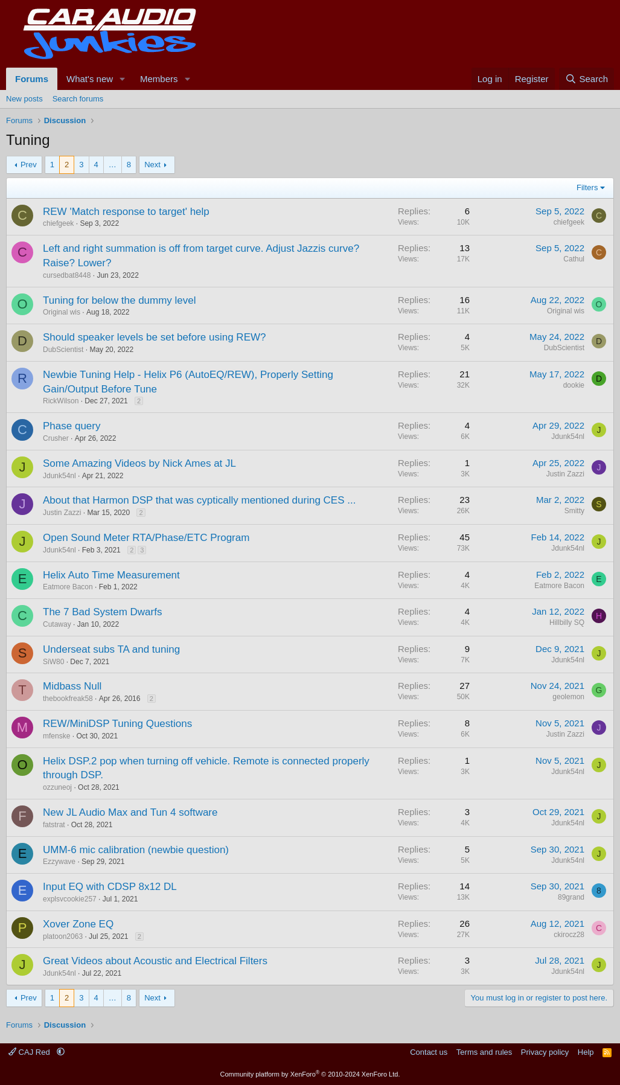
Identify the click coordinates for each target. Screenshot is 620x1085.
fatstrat (54, 825)
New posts (24, 98)
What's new (89, 79)
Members (159, 79)
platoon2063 (63, 936)
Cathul (573, 259)
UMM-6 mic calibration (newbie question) (136, 850)
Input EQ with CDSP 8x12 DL (110, 886)
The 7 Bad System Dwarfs (102, 612)
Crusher (56, 438)
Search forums (78, 98)
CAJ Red (30, 1052)
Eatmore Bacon (68, 587)
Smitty (574, 511)
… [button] (113, 164)
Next (152, 164)
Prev (29, 164)
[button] (122, 79)
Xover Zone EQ (78, 924)
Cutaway (57, 624)
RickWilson (60, 401)
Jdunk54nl (567, 436)
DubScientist (63, 349)
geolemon (568, 697)
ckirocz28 (569, 934)
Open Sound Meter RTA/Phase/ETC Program (146, 537)
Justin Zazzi (565, 474)
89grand (571, 897)
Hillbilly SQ (566, 622)
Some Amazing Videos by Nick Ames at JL (139, 463)
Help (586, 1052)
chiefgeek (58, 223)
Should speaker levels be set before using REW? (154, 337)
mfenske (56, 736)
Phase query (71, 426)
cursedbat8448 (67, 275)
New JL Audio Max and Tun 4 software (130, 812)
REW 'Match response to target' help (126, 211)
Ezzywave (59, 861)
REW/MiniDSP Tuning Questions (117, 723)
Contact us (428, 1052)
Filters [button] (587, 187)
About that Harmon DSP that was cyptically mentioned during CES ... (199, 500)
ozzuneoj (57, 787)
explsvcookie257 (70, 899)
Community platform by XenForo (310, 1074)
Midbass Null (72, 686)
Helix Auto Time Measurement (111, 575)
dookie (573, 385)
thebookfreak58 (68, 698)
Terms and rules (484, 1052)
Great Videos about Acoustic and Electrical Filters (155, 961)
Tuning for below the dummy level (119, 300)
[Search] (586, 79)
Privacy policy (545, 1052)
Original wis (61, 312)
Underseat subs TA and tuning (111, 649)
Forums (31, 79)
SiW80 (53, 662)
